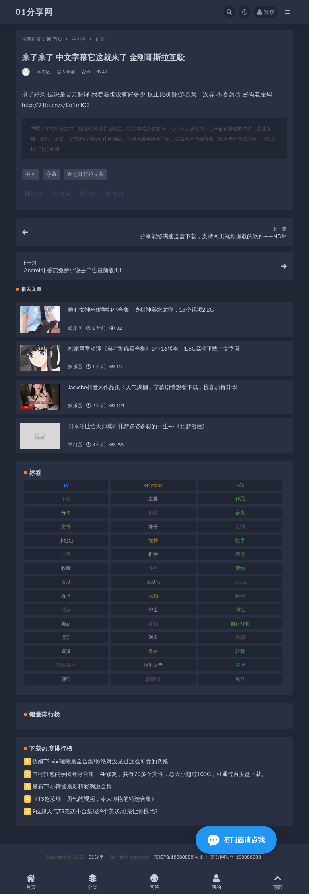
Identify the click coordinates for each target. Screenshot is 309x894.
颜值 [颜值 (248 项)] (66, 679)
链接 (115, 193)
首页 (57, 39)
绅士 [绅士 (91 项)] (153, 609)
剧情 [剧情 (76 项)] (153, 513)
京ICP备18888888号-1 (178, 857)
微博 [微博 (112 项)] (153, 540)
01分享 (96, 857)
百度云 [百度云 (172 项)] (153, 582)
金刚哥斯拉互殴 (85, 174)
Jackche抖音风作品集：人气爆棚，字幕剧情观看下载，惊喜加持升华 (152, 387)
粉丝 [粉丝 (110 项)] (240, 596)
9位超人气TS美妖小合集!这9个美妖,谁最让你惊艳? (94, 811)
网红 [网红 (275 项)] (240, 609)
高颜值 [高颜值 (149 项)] (153, 679)
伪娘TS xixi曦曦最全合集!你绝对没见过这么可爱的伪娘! (101, 761)
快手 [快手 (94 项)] (240, 540)
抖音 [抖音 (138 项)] (66, 554)
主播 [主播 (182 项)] (153, 499)
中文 (30, 174)
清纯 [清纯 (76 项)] (240, 568)
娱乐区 (75, 328)
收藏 (61, 193)
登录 (266, 11)
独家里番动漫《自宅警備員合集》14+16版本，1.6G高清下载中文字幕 (154, 348)
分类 (93, 882)
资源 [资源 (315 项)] (66, 651)
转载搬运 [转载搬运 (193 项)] (66, 665)
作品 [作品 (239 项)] (240, 499)
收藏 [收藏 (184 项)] (66, 568)
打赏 (34, 193)
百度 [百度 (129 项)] (66, 582)
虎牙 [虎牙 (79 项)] (66, 637)
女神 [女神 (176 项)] (66, 526)
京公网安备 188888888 (235, 857)
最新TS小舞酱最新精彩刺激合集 (72, 786)
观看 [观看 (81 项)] (153, 637)
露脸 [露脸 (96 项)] (240, 665)
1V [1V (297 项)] (66, 485)
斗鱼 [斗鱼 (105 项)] (153, 568)
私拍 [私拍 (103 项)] (153, 596)
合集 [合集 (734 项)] (240, 513)
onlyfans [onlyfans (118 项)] (153, 485)
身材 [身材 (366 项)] (153, 651)
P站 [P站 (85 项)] (240, 485)
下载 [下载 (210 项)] (66, 499)
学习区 (79, 39)
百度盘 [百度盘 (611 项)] (240, 582)
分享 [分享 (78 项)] (66, 513)
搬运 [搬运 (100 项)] (240, 554)
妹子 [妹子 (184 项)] (153, 526)
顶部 (278, 882)
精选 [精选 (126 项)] (66, 609)
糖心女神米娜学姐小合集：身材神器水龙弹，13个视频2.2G (141, 309)
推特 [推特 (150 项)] (153, 554)
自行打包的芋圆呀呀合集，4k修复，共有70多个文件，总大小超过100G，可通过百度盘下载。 (149, 773)
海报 (88, 193)
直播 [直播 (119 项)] (66, 596)
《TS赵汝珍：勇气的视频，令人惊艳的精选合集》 (94, 798)
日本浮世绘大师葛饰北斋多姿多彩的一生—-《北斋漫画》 (138, 426)
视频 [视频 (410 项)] (240, 637)
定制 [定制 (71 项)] (240, 526)
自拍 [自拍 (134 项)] (153, 623)
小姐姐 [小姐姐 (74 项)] (66, 540)
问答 (154, 882)
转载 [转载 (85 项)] (240, 651)
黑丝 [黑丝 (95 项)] (240, 679)
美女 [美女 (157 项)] (66, 623)
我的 (216, 882)
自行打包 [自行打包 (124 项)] (240, 623)
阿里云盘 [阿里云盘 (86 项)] (153, 665)
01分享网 (34, 11)
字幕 (51, 174)
